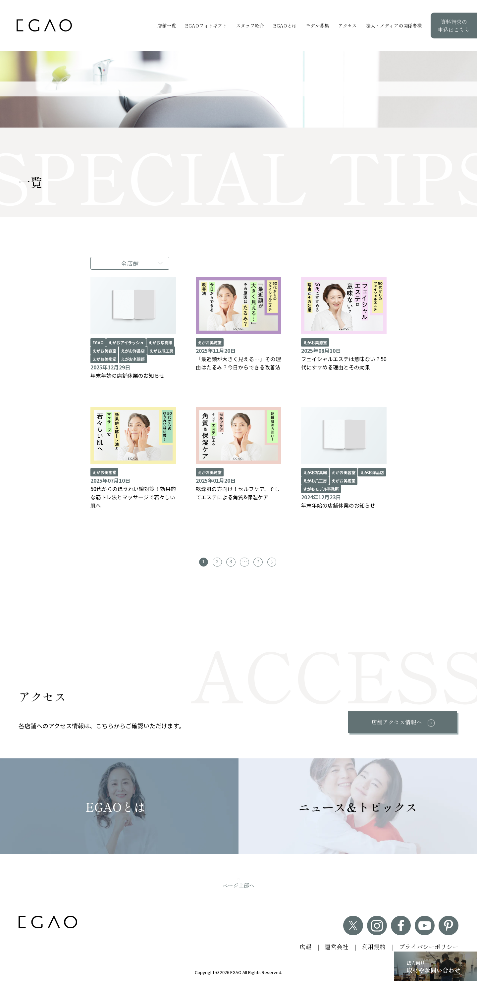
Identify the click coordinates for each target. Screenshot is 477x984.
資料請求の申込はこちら (454, 25)
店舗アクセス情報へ (396, 724)
